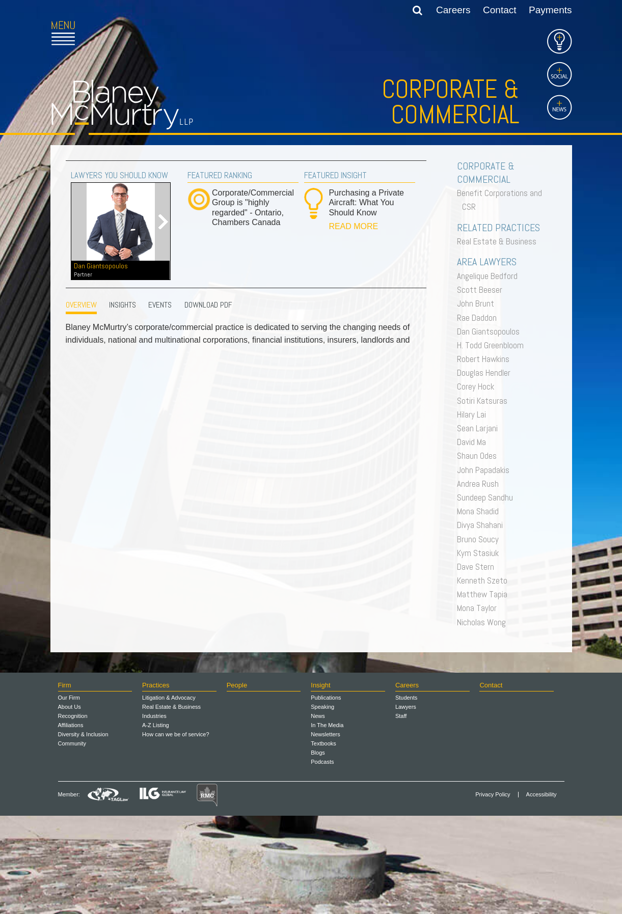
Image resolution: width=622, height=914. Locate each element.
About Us (69, 805)
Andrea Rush (480, 483)
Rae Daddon (479, 317)
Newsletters (325, 832)
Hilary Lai (474, 414)
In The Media (327, 823)
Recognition (73, 814)
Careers (453, 10)
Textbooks (323, 842)
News (318, 814)
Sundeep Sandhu (487, 497)
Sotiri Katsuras (484, 400)
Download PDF (208, 304)
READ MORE (353, 226)
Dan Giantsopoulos (120, 270)
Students (406, 796)
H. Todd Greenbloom (493, 345)
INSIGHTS (122, 304)
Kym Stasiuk (480, 553)
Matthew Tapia (484, 594)
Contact (499, 10)
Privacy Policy (492, 893)
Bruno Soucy (480, 539)
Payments (550, 10)
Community (72, 842)
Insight (320, 783)
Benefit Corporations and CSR (502, 199)
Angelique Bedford (490, 276)
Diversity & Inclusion (83, 832)
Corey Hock (478, 386)
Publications (326, 796)
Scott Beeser (482, 289)
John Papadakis (485, 470)
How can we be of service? (175, 832)
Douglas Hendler (486, 372)
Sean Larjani (480, 428)
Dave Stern (478, 566)
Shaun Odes (479, 455)
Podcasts (322, 860)
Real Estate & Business (499, 241)
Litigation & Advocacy (169, 796)
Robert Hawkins (485, 359)
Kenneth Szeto (484, 580)
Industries (154, 814)
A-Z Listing (155, 823)
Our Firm (69, 796)
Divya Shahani (482, 525)
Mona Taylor (479, 608)
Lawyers (405, 805)
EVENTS (160, 304)
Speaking (322, 805)
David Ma (474, 442)
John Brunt (478, 303)
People (237, 783)
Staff (401, 814)
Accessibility (541, 893)
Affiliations (71, 823)
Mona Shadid (480, 511)
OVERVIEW (81, 304)
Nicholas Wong (484, 622)
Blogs (318, 851)
